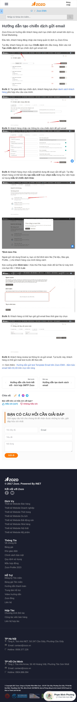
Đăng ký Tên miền (13, 578)
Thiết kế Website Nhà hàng (17, 524)
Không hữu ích (29, 404)
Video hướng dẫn (13, 594)
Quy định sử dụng (13, 559)
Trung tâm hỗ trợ (13, 590)
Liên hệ (8, 602)
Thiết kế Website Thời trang (18, 512)
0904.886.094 (21, 672)
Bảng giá (9, 547)
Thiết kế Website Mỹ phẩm (17, 532)
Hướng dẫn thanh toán (15, 586)
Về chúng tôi (11, 543)
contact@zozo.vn (23, 645)
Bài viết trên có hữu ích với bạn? (17, 401)
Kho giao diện (11, 551)
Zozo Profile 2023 (13, 567)
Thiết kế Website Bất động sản (19, 520)
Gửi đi (11, 455)
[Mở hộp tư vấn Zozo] (59, 696)
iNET (38, 483)
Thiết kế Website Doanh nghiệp (19, 508)
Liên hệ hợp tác (12, 621)
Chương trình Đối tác (15, 613)
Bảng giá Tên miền (14, 582)
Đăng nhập (68, 3)
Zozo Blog (9, 598)
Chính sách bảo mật (14, 555)
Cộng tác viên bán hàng (16, 617)
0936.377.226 (21, 649)
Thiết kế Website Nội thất (17, 528)
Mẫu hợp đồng (12, 563)
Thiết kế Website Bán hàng (17, 504)
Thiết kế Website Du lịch (16, 516)
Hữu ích (10, 404)
